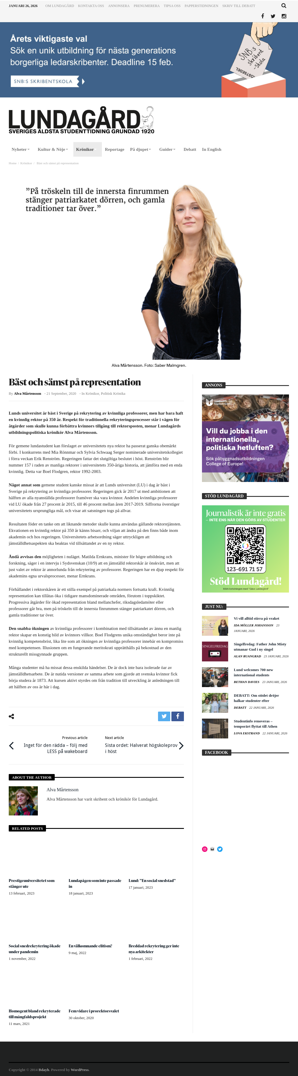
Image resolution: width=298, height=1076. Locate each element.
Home (13, 163)
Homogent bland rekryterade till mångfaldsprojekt (35, 1013)
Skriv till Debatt (238, 6)
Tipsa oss (172, 6)
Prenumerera (146, 6)
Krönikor (26, 163)
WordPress (79, 1069)
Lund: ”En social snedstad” (153, 880)
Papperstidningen (202, 6)
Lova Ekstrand (247, 733)
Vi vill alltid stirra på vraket (256, 618)
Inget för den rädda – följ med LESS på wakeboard (52, 744)
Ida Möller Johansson (254, 625)
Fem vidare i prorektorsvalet (94, 1010)
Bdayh (44, 1069)
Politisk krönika (113, 394)
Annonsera (119, 6)
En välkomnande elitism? (91, 945)
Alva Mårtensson (27, 394)
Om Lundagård (59, 6)
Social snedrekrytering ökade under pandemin (35, 947)
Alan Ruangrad (248, 656)
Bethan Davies (247, 682)
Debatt (240, 707)
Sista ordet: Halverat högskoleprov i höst (140, 744)
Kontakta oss (91, 6)
